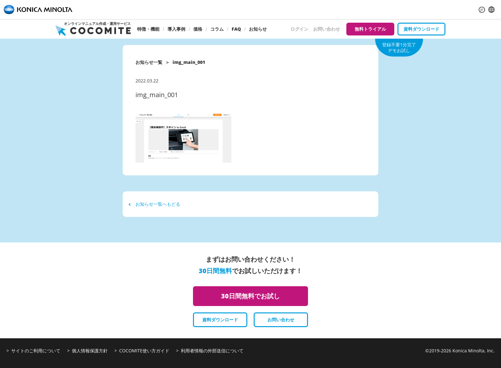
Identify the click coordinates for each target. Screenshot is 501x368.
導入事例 (176, 29)
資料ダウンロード (421, 29)
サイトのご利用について (35, 351)
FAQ (236, 29)
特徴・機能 (148, 29)
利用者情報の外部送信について (212, 351)
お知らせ (258, 29)
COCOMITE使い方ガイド (144, 351)
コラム (217, 29)
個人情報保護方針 (90, 351)
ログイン (299, 29)
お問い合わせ (326, 29)
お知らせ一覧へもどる (154, 204)
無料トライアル (370, 29)
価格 (197, 29)
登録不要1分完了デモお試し (399, 47)
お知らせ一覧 (148, 62)
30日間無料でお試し (250, 296)
